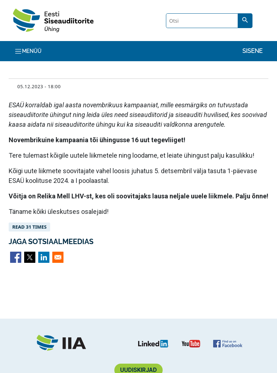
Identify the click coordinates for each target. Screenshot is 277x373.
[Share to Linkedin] (43, 257)
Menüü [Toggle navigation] (27, 51)
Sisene (252, 51)
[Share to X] (29, 257)
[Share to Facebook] (15, 257)
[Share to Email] (57, 257)
